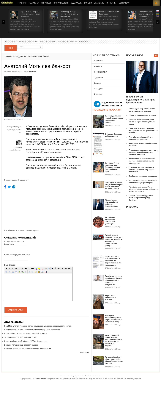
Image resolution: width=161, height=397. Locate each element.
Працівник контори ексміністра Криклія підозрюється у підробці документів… (113, 280)
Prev (3, 22)
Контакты (96, 376)
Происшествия (61, 3)
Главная (22, 3)
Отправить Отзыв (15, 310)
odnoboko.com (41, 379)
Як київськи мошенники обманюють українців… (110, 220)
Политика (34, 3)
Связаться (124, 3)
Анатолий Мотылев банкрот (37, 56)
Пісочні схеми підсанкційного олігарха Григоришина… (112, 203)
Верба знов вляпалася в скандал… (110, 297)
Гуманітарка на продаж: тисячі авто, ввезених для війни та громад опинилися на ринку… (143, 152)
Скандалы (99, 3)
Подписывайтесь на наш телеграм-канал (108, 104)
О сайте (88, 376)
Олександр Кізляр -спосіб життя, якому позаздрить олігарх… (114, 119)
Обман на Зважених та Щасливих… (113, 135)
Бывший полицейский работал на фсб (21, 345)
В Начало (84, 352)
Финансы (46, 3)
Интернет (111, 3)
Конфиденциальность (75, 376)
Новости (7, 3)
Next (158, 22)
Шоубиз (88, 3)
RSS (156, 3)
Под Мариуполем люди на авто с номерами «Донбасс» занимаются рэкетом (38, 326)
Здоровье (76, 3)
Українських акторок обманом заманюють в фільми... (30, 14)
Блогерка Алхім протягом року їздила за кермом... (148, 14)
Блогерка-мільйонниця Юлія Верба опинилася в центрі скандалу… (113, 318)
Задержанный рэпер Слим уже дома (20, 337)
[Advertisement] (69, 95)
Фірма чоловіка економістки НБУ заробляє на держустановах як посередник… (113, 260)
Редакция (32, 71)
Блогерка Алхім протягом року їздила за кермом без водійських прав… (112, 167)
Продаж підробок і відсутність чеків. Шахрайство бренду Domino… (114, 360)
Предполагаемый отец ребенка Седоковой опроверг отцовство (32, 330)
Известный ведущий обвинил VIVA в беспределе (25, 341)
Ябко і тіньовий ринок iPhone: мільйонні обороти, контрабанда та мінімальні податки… (113, 340)
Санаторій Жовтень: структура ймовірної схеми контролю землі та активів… (114, 185)
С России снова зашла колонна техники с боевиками (27, 349)
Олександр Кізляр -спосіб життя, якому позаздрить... (69, 14)
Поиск (10, 48)
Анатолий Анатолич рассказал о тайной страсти (25, 333)
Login (149, 3)
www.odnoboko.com (15, 150)
